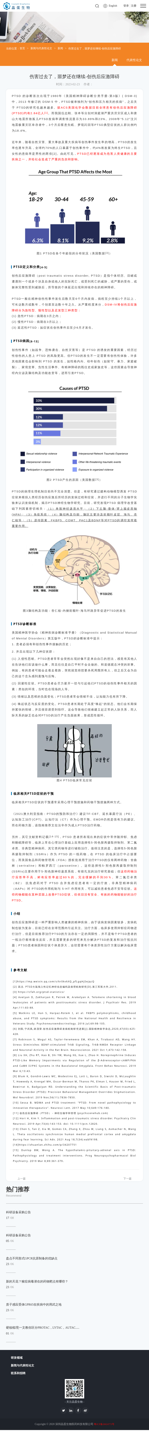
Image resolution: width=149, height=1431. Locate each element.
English (113, 5)
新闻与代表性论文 (41, 48)
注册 (133, 5)
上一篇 (21, 1178)
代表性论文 (134, 60)
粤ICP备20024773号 (104, 1425)
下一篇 (127, 1178)
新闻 (60, 48)
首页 (22, 48)
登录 (126, 5)
